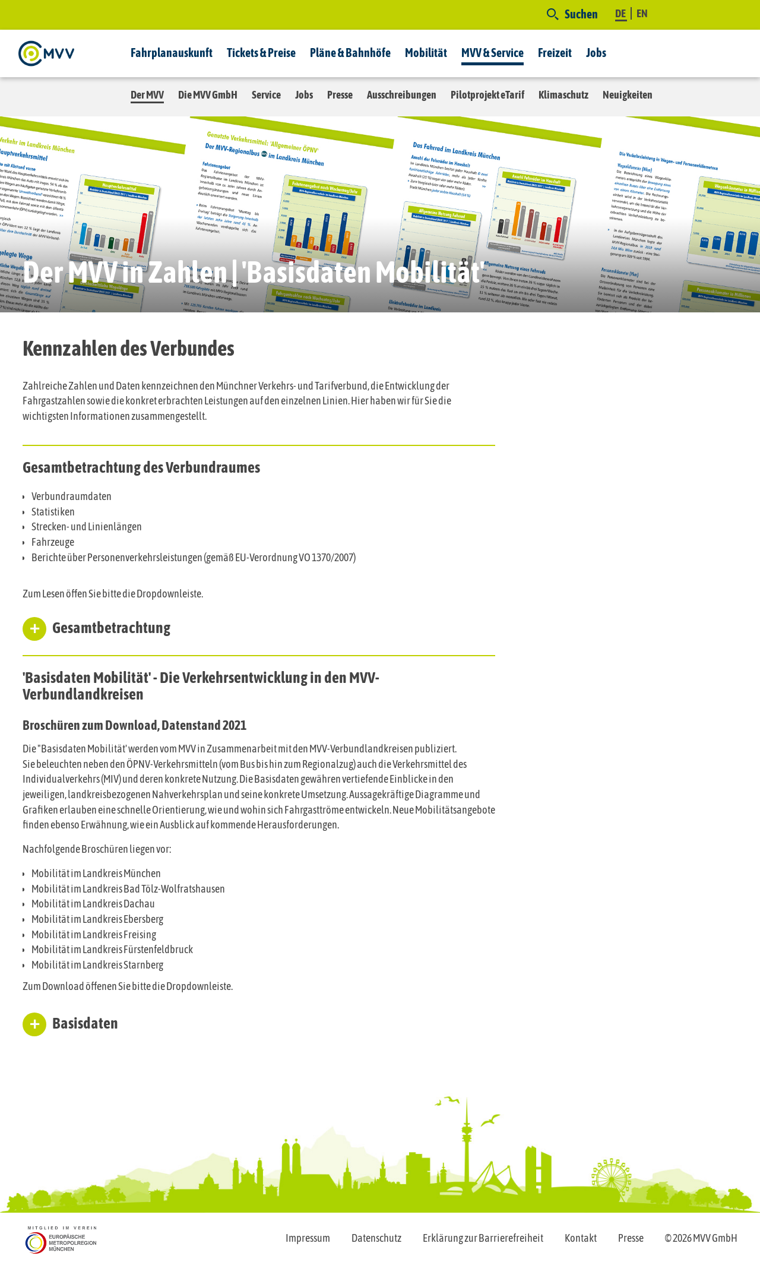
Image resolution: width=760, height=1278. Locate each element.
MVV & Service (492, 52)
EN (642, 13)
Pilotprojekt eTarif (487, 94)
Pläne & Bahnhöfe (350, 52)
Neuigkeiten (628, 94)
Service (266, 94)
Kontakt (581, 1238)
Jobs (596, 52)
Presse (340, 94)
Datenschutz (376, 1238)
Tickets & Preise (261, 52)
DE (621, 13)
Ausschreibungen (401, 94)
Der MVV (147, 94)
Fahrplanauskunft (172, 52)
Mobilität (426, 52)
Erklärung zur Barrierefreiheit (483, 1238)
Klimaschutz (563, 94)
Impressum (308, 1238)
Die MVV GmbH (208, 94)
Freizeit (555, 52)
